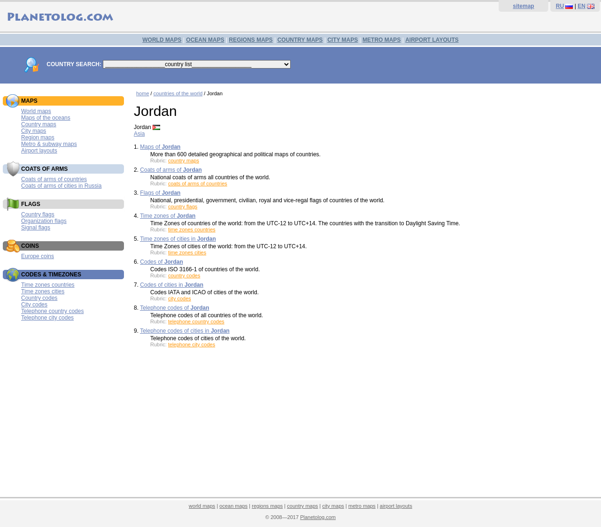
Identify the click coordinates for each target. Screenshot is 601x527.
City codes (34, 304)
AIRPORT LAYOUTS (432, 40)
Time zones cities (42, 291)
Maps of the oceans (45, 118)
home (142, 93)
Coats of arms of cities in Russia (61, 186)
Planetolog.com (318, 517)
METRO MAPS (381, 40)
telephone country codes (196, 321)
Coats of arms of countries (54, 179)
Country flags (37, 214)
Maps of (160, 147)
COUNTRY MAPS (300, 40)
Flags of (160, 193)
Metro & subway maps (49, 144)
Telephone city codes (47, 317)
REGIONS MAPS (250, 40)
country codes (184, 275)
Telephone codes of (174, 308)
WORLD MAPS (161, 40)
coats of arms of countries (197, 183)
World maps (36, 111)
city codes (179, 298)
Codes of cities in (171, 285)
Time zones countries (48, 285)
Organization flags (44, 221)
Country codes (39, 298)
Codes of (161, 262)
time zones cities (187, 252)
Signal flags (35, 227)
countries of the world (178, 93)
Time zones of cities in (178, 239)
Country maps (38, 124)
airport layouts (396, 506)
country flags (182, 206)
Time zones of (167, 216)
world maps (202, 506)
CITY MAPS (342, 40)
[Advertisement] (365, 425)
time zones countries (192, 229)
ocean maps (233, 506)
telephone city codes (191, 344)
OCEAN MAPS (205, 40)
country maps (183, 160)
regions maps (267, 506)
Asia (139, 133)
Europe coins (37, 256)
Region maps (37, 137)
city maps (333, 506)
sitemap (523, 6)
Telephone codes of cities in (185, 331)
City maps (33, 131)
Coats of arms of (170, 170)
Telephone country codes (52, 311)
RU (560, 6)
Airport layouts (39, 150)
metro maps (362, 506)
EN (582, 6)
